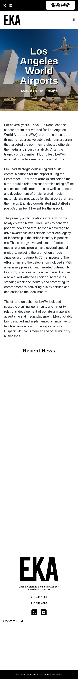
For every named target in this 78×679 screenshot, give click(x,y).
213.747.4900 (39, 603)
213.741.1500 (39, 597)
